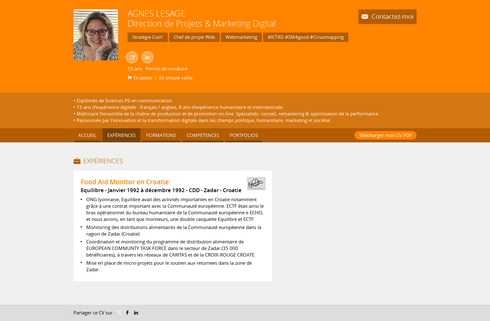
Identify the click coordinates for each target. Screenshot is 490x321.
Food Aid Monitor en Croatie (125, 181)
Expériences (103, 160)
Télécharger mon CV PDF (385, 135)
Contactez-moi (391, 17)
